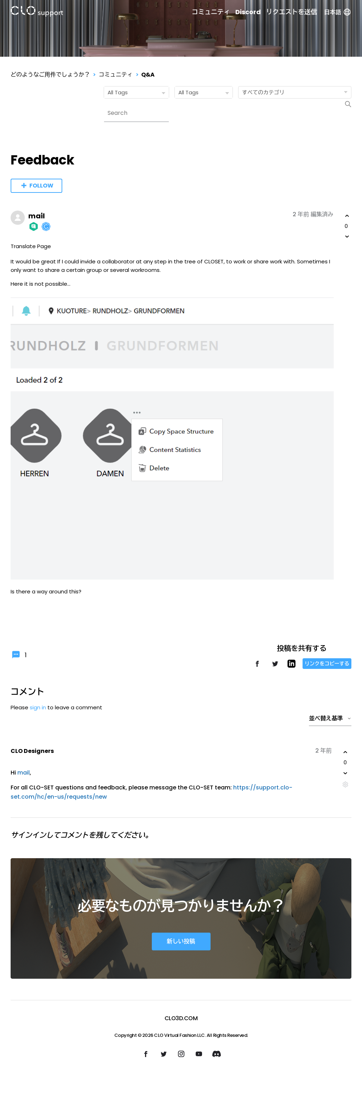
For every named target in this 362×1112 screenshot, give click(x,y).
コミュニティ (211, 12)
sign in (38, 707)
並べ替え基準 (330, 718)
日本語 (337, 12)
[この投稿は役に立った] (347, 216)
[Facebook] (257, 667)
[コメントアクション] (345, 784)
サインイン (28, 835)
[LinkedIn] (291, 666)
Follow (41, 185)
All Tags (138, 93)
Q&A (148, 75)
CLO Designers (32, 751)
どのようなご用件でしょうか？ (50, 75)
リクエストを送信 (291, 12)
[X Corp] (275, 667)
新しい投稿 (181, 941)
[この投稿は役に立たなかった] (347, 236)
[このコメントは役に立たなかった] (345, 773)
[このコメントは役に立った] (345, 752)
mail (36, 216)
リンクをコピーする (327, 663)
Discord (248, 12)
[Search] (136, 113)
